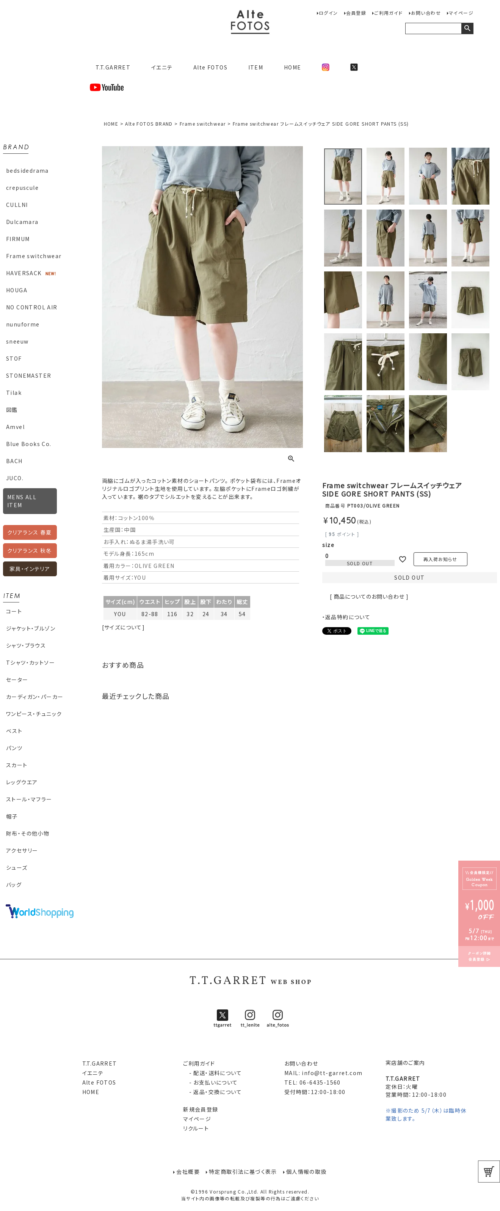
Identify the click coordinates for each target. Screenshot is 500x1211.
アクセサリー (22, 850)
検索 (467, 28)
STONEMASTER (28, 375)
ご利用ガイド (388, 12)
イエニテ (162, 67)
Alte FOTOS (210, 67)
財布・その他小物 (27, 833)
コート (14, 611)
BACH (14, 461)
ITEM (255, 67)
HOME (292, 67)
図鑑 (12, 409)
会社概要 (188, 1171)
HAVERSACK (24, 273)
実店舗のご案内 (405, 1062)
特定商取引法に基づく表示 (243, 1171)
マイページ (461, 12)
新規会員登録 (200, 1109)
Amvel (15, 426)
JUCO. (15, 478)
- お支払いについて (210, 1082)
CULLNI (17, 204)
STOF (14, 358)
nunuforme (23, 324)
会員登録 (356, 12)
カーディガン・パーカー (34, 696)
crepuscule (22, 187)
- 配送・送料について (212, 1073)
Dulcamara (22, 221)
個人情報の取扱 (306, 1171)
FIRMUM (18, 239)
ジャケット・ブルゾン (30, 628)
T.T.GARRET (110, 67)
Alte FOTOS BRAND (148, 123)
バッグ (14, 884)
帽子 (12, 816)
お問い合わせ (426, 12)
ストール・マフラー (29, 799)
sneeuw (17, 341)
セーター (17, 679)
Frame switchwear (33, 256)
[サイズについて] (123, 627)
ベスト (14, 731)
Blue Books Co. (29, 444)
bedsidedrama (27, 170)
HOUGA (16, 290)
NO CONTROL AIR (32, 307)
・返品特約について (346, 617)
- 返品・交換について (212, 1092)
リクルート (196, 1128)
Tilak (14, 392)
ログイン (328, 12)
